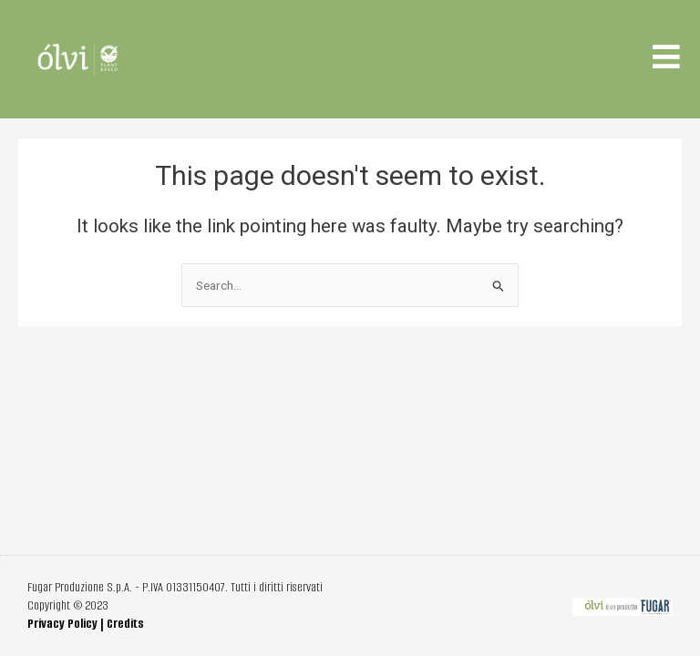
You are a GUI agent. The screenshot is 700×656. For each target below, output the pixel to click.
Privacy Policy (62, 623)
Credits (125, 623)
